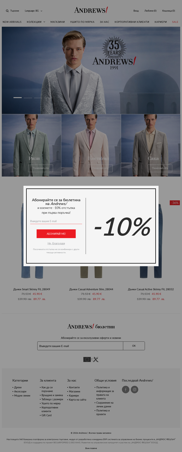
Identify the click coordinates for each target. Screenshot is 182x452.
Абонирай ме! (56, 233)
